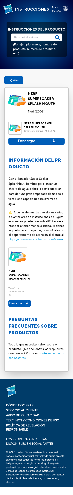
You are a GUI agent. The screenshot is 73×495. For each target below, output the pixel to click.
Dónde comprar (20, 405)
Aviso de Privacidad (22, 415)
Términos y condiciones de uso (32, 420)
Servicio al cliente (22, 410)
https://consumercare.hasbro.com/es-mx (35, 239)
